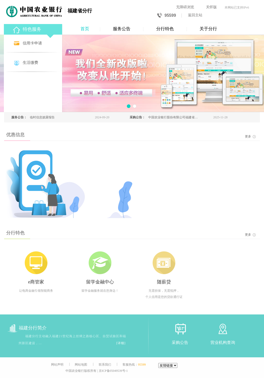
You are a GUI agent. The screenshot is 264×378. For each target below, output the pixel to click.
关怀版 (211, 7)
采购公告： (137, 117)
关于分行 (208, 28)
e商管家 (36, 281)
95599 (166, 15)
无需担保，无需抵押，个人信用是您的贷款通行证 (164, 294)
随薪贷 (164, 281)
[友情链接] (167, 365)
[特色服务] (33, 28)
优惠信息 (15, 134)
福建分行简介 (27, 328)
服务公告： (19, 117)
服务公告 (121, 28)
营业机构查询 (222, 342)
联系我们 (105, 364)
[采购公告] (179, 328)
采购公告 (180, 342)
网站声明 (57, 364)
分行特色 (165, 28)
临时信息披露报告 (42, 117)
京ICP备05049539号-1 (113, 371)
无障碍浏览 (185, 7)
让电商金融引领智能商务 (36, 290)
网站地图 (81, 364)
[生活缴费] (33, 63)
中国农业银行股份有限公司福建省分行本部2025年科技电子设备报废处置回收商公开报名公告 (173, 117)
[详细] (121, 343)
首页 (84, 28)
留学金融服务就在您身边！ (100, 290)
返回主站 (195, 15)
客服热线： (134, 364)
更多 (250, 136)
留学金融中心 (100, 281)
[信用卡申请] (33, 43)
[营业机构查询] (222, 328)
